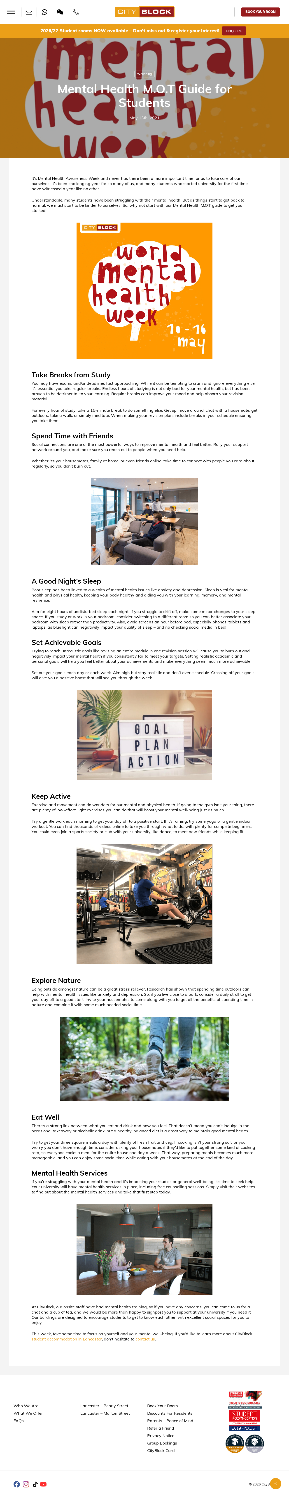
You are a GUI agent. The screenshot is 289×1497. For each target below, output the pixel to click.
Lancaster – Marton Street (105, 1413)
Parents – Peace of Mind (170, 1420)
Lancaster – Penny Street (104, 1405)
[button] (11, 12)
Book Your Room (162, 1405)
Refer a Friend (160, 1428)
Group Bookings (162, 1443)
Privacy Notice (160, 1435)
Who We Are (26, 1405)
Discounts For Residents (169, 1413)
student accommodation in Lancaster (67, 1339)
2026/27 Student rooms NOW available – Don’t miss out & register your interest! (129, 30)
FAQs (19, 1420)
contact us (145, 1339)
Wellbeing (144, 74)
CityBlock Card (161, 1450)
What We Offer (28, 1413)
